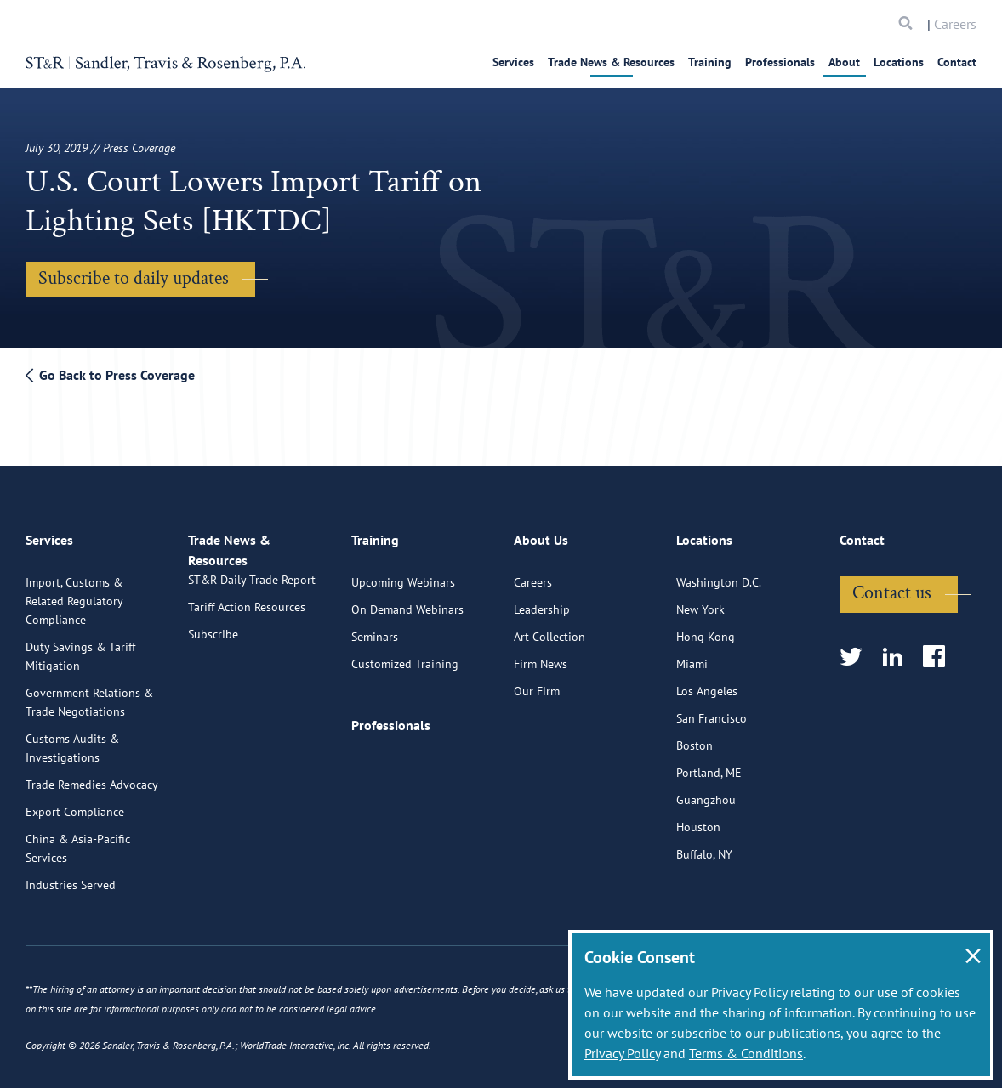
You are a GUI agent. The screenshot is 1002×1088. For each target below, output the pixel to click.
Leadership (542, 600)
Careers (955, 23)
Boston (694, 736)
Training (710, 62)
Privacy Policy (622, 1053)
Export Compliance (75, 802)
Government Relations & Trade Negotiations (89, 693)
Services (513, 62)
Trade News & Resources (611, 62)
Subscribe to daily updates (133, 278)
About (844, 62)
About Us (541, 538)
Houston (698, 817)
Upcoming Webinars (403, 573)
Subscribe (213, 644)
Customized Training (404, 654)
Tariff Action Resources (246, 617)
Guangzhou (706, 790)
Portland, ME (709, 763)
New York (700, 600)
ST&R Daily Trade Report (252, 590)
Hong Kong (705, 627)
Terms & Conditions (746, 1053)
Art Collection (549, 627)
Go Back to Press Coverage (110, 374)
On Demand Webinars (407, 600)
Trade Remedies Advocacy (92, 775)
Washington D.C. (718, 573)
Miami (692, 654)
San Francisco (711, 709)
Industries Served (71, 875)
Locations (899, 62)
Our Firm (537, 681)
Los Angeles (706, 681)
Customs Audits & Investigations (72, 739)
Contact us (891, 583)
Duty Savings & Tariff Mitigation (80, 647)
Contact (956, 62)
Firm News (540, 654)
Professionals (780, 62)
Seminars (374, 627)
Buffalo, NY (704, 845)
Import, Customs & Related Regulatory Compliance (74, 591)
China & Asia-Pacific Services (78, 839)
